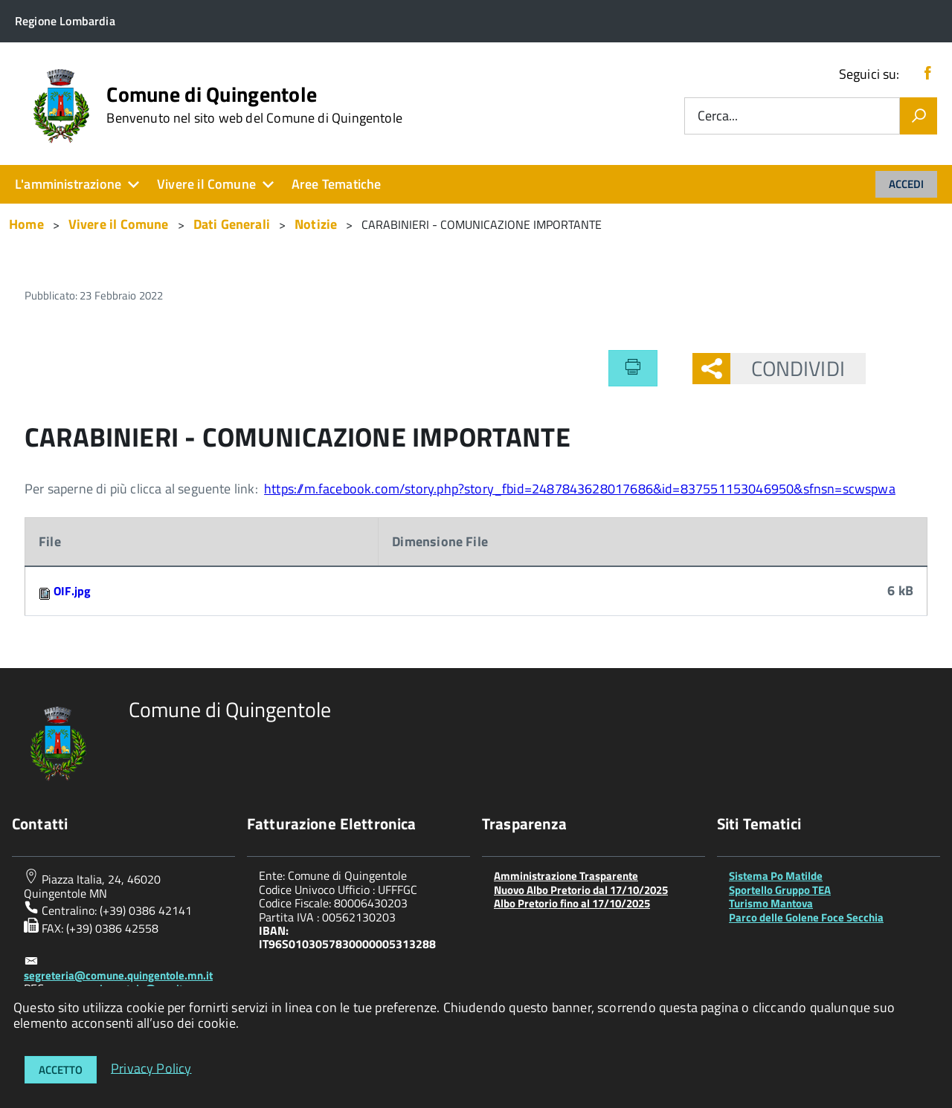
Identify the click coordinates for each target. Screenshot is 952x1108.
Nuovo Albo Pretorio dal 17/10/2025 (581, 889)
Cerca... (718, 116)
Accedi (906, 183)
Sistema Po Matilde (776, 875)
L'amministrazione (68, 184)
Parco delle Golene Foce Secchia (806, 917)
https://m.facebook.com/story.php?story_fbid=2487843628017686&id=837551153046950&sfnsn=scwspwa (579, 489)
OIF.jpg (72, 591)
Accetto (61, 1069)
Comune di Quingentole (254, 105)
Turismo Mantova (771, 903)
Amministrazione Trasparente (566, 875)
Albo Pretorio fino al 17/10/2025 (572, 903)
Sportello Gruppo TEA (780, 889)
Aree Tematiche (337, 184)
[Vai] (918, 116)
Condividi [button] (787, 368)
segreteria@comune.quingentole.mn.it (118, 975)
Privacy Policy (151, 1067)
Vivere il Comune (206, 184)
